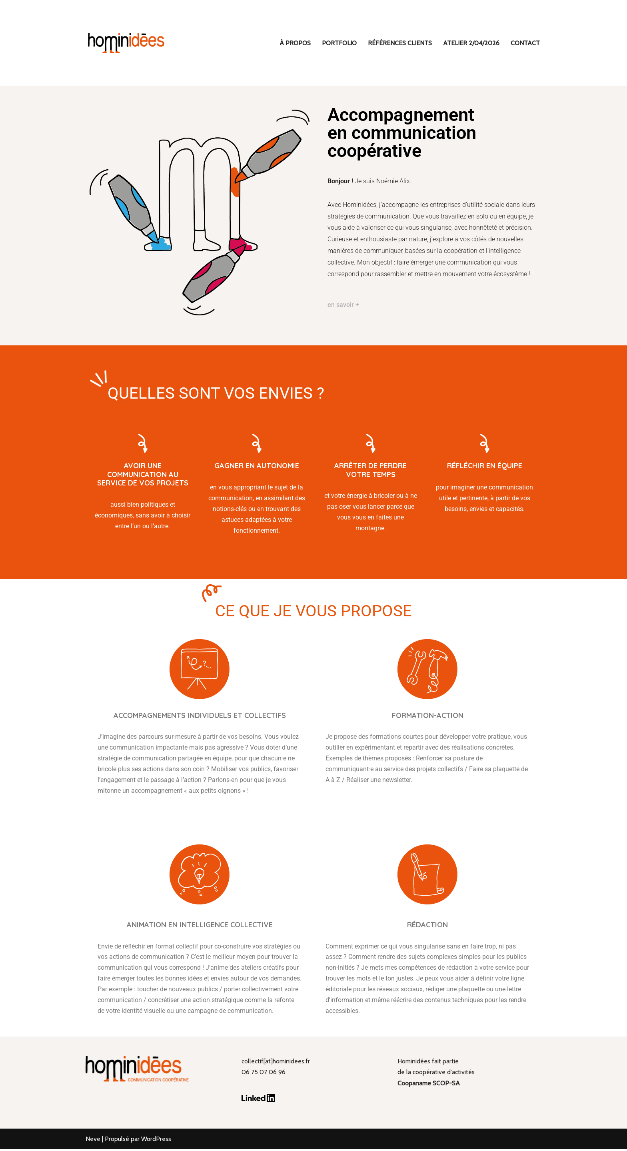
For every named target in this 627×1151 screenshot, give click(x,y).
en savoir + (343, 305)
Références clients (400, 43)
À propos (295, 43)
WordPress (156, 1141)
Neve (93, 1141)
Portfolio (339, 43)
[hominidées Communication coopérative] (126, 42)
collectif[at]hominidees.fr (276, 1063)
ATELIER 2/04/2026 (471, 43)
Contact (525, 43)
